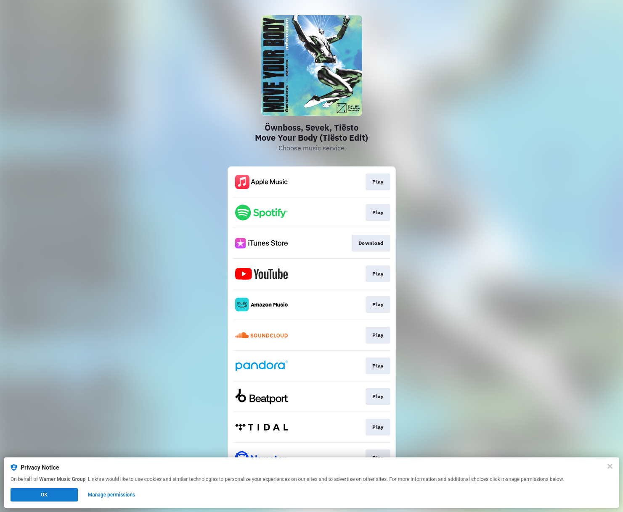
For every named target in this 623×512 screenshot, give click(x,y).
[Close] (610, 466)
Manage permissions (111, 495)
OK (44, 495)
